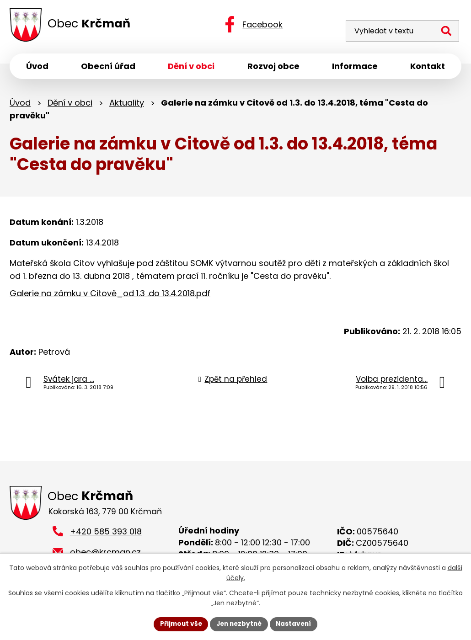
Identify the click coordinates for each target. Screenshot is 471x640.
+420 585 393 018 (106, 533)
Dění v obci (70, 104)
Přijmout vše (178, 623)
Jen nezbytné (239, 623)
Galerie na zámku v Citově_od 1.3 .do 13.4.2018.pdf (110, 295)
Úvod (20, 104)
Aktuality (126, 104)
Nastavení (296, 623)
